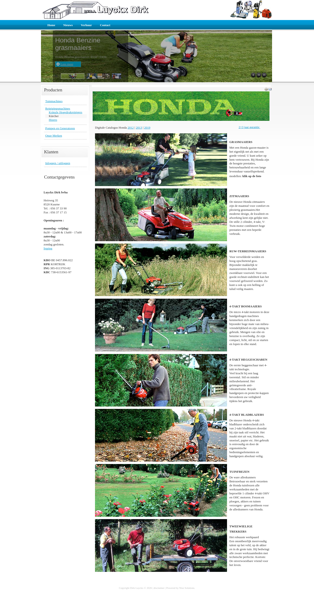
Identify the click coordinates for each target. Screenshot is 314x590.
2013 (139, 127)
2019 (147, 127)
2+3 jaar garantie (249, 127)
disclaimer (159, 587)
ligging (48, 248)
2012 (131, 127)
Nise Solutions (186, 587)
